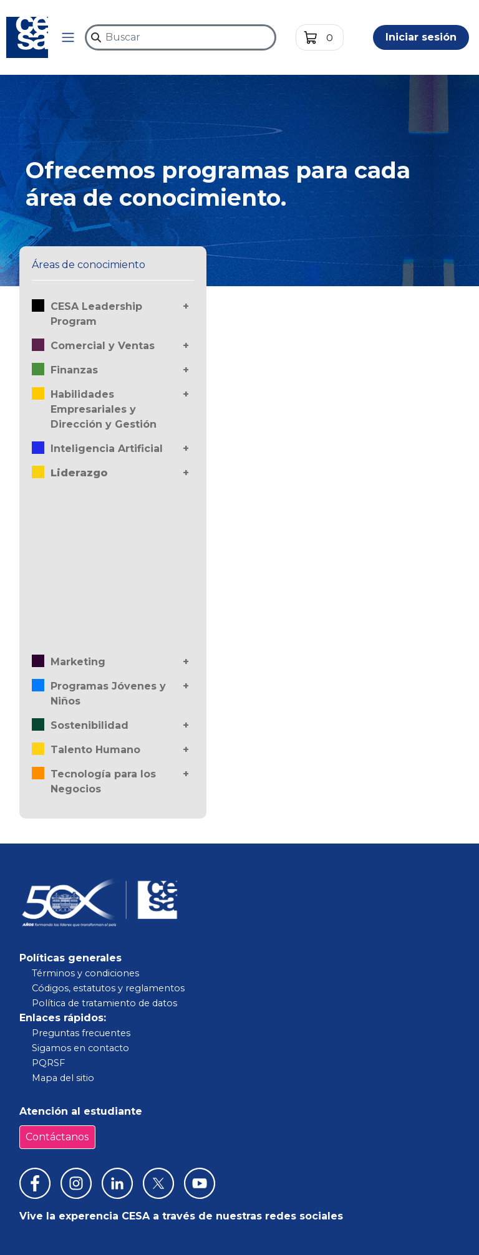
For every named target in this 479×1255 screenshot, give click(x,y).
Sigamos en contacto (80, 1048)
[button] (67, 37)
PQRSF (48, 1063)
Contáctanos (57, 1137)
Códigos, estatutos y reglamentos (108, 988)
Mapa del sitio (63, 1078)
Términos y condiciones (85, 973)
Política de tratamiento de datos (104, 1003)
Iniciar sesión (421, 37)
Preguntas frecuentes (81, 1033)
